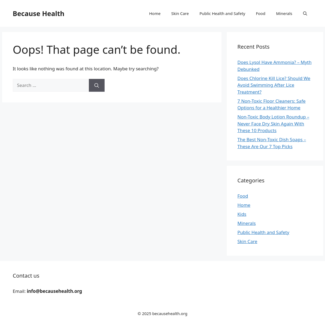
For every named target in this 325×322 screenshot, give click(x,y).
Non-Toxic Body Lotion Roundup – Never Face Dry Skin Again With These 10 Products (273, 123)
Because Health (38, 13)
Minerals (284, 13)
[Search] (97, 85)
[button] (305, 13)
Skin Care (180, 13)
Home (155, 13)
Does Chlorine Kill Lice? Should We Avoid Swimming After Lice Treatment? (274, 85)
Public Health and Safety (222, 13)
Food (260, 13)
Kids (242, 214)
